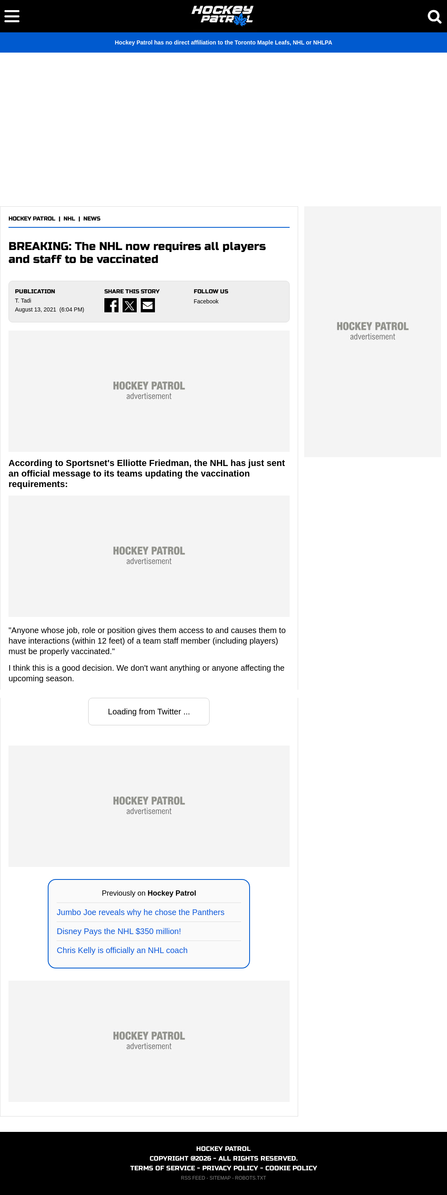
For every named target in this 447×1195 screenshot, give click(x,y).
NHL (69, 218)
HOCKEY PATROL (31, 218)
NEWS (91, 218)
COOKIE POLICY (291, 1168)
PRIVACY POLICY (230, 1168)
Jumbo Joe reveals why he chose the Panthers (141, 912)
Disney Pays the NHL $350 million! (119, 931)
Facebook (206, 301)
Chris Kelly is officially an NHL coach (122, 950)
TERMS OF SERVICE (162, 1168)
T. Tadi (23, 300)
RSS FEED (193, 1178)
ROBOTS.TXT (250, 1178)
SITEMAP (220, 1178)
